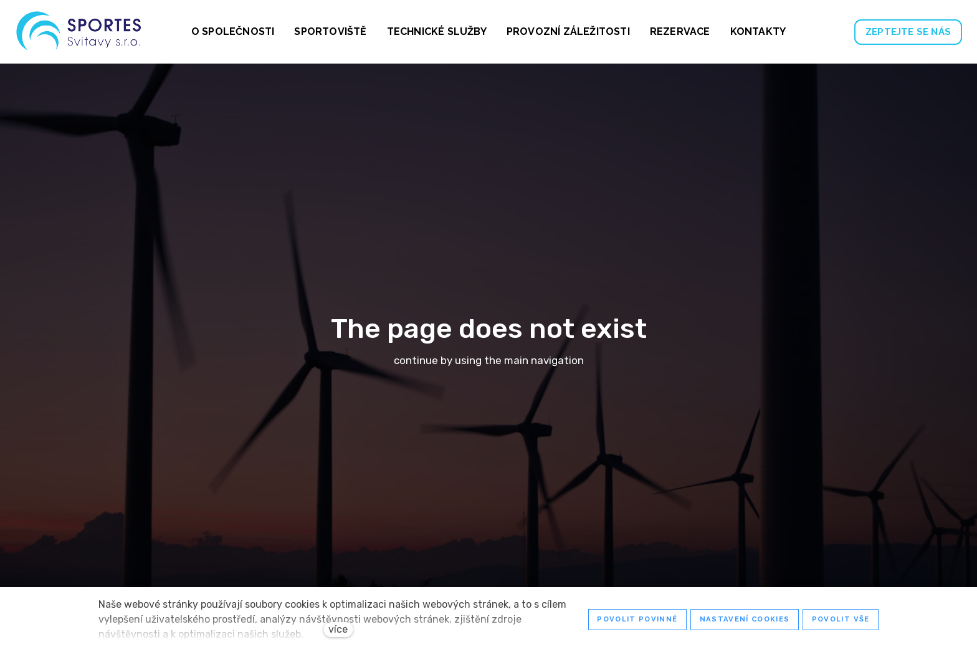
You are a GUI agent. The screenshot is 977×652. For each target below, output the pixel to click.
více (338, 629)
